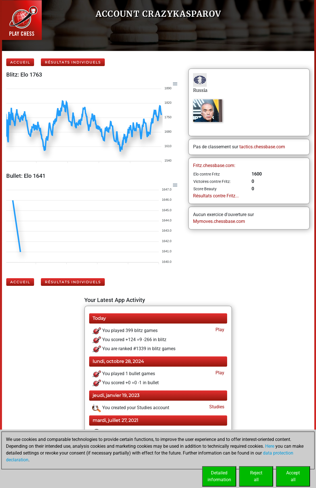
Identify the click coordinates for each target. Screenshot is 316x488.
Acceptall (293, 476)
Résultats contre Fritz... (216, 195)
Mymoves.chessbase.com (219, 221)
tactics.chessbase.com (262, 146)
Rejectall (256, 476)
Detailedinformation (219, 476)
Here (269, 446)
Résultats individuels (73, 62)
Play (219, 329)
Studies (216, 406)
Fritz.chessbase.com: (214, 165)
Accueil (20, 62)
